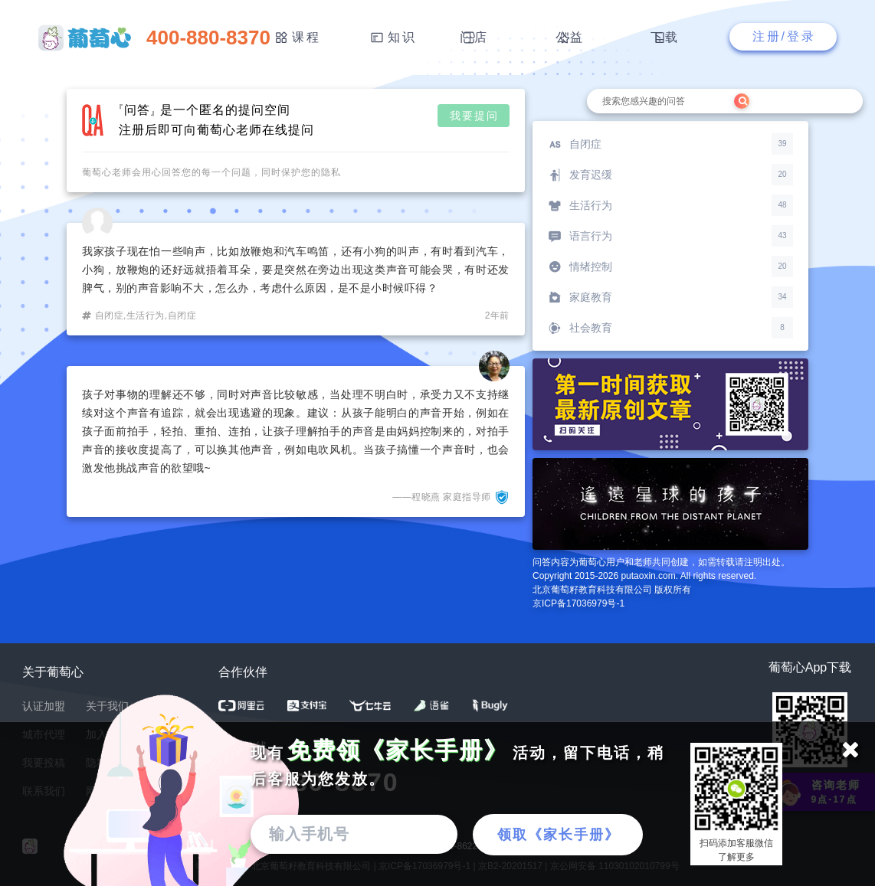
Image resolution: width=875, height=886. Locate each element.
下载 (665, 37)
